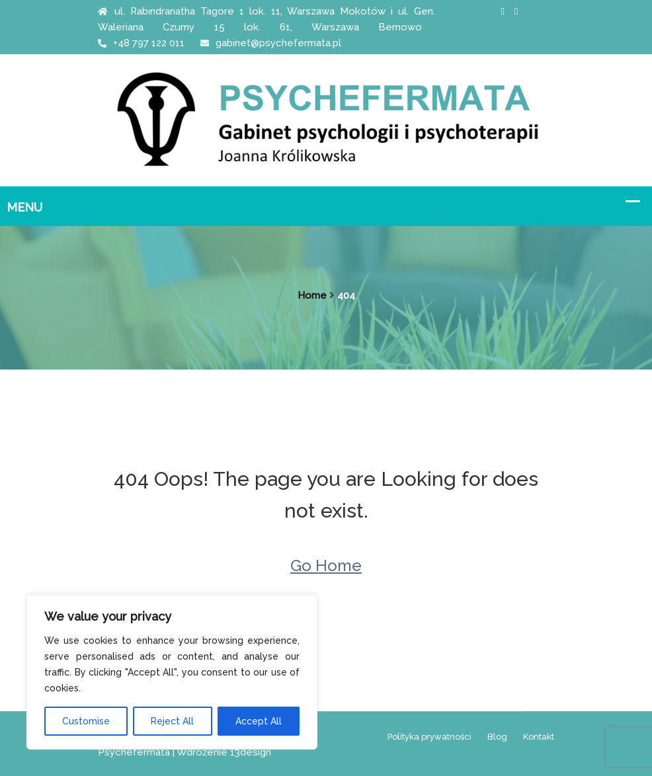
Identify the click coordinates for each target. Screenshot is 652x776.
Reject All (172, 721)
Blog (497, 737)
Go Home (326, 565)
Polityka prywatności (429, 737)
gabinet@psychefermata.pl (270, 43)
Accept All (258, 721)
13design (250, 752)
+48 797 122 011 (141, 43)
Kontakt (538, 737)
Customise (86, 721)
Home (312, 295)
